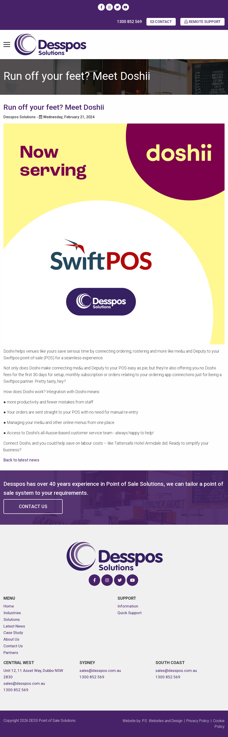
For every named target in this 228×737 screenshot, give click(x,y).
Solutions (11, 619)
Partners (10, 652)
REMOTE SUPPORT (202, 22)
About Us (11, 639)
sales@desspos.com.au (24, 683)
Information (127, 606)
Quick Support (129, 612)
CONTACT (161, 22)
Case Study (13, 632)
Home (8, 606)
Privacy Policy (197, 721)
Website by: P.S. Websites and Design (152, 721)
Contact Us (33, 506)
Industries (12, 612)
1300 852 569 (129, 21)
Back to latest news (21, 460)
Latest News (14, 626)
